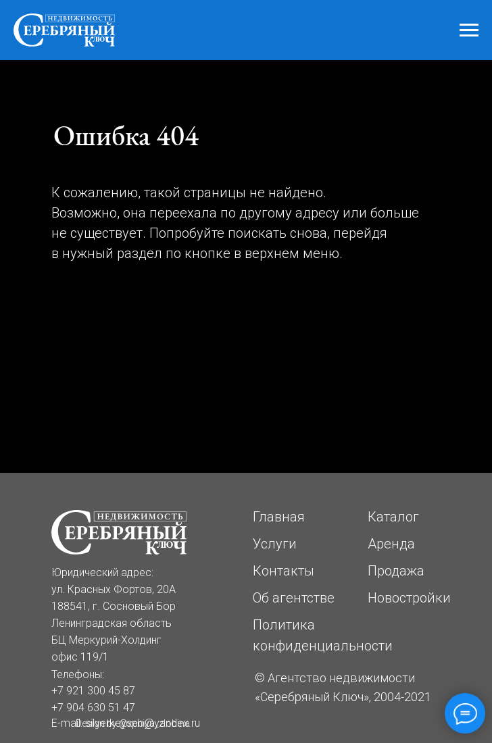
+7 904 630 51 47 (93, 707)
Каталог (393, 517)
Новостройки (409, 598)
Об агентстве (294, 598)
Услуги (275, 544)
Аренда (391, 544)
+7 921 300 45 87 (93, 690)
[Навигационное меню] (469, 30)
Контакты (283, 571)
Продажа (396, 571)
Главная (279, 517)
